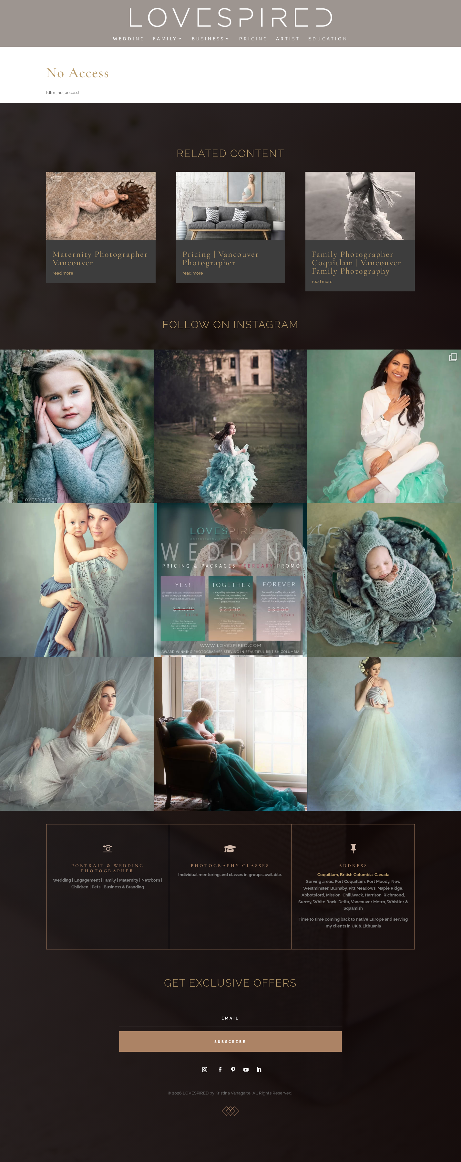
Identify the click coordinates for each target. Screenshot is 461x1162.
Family (165, 38)
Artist (288, 38)
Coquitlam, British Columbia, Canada (353, 874)
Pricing (253, 38)
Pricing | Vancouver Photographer (220, 258)
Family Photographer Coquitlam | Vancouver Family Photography (357, 262)
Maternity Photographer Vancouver (100, 258)
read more (63, 273)
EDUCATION (328, 38)
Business (208, 38)
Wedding (129, 38)
